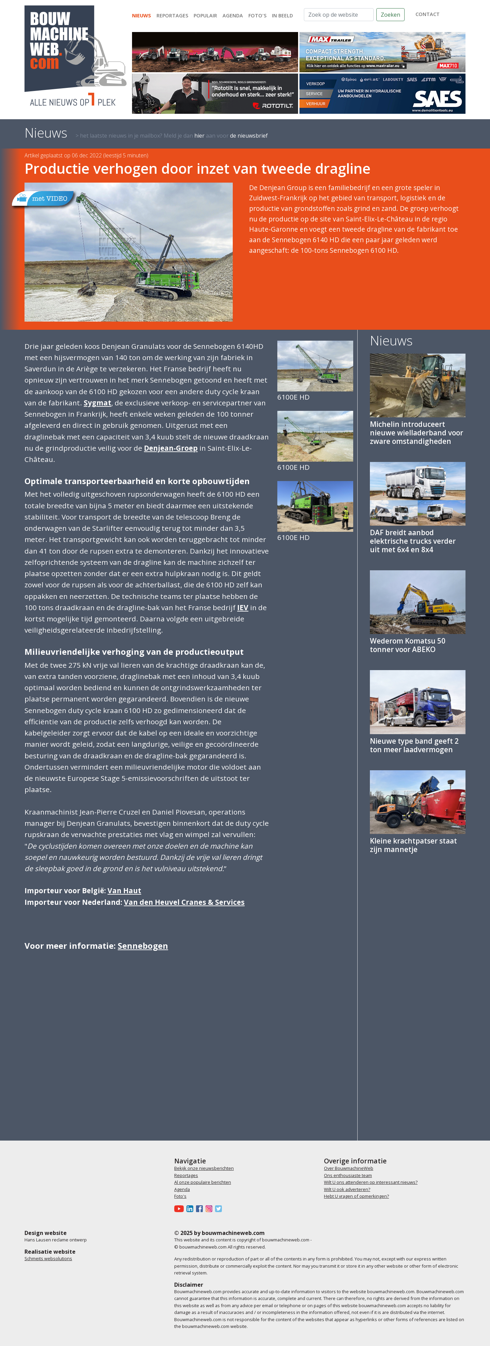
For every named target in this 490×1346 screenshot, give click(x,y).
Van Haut (124, 890)
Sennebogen (143, 945)
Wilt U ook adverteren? (347, 1189)
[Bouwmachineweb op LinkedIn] (191, 1208)
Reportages (172, 15)
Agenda (233, 15)
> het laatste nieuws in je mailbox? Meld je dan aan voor (172, 135)
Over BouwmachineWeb (348, 1168)
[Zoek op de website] (339, 14)
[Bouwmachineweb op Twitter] (220, 1208)
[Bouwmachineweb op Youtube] (180, 1208)
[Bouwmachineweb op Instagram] (210, 1208)
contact (427, 14)
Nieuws (141, 15)
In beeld (282, 15)
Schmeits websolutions (48, 1258)
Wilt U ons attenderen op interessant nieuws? (371, 1182)
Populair (205, 15)
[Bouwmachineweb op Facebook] (201, 1208)
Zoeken (390, 14)
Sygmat (97, 402)
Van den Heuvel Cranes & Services (184, 902)
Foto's (257, 15)
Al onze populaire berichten (202, 1182)
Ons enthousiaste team (348, 1175)
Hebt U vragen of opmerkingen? (356, 1196)
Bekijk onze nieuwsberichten (204, 1168)
